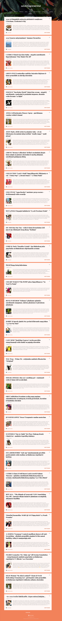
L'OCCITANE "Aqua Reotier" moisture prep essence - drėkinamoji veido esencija (25, 193)
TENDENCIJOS (21, 11)
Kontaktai (51, 11)
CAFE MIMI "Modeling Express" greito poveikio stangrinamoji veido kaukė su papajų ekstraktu (23, 341)
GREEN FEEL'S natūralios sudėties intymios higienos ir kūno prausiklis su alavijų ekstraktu (26, 74)
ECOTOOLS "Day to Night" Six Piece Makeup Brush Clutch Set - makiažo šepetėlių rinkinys (25, 435)
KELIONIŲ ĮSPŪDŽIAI (45, 11)
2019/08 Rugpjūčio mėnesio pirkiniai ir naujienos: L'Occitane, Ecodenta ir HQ (24, 20)
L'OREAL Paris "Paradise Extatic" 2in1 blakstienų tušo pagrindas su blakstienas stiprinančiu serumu (25, 247)
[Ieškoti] (57, 2)
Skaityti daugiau (47, 32)
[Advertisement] (55, 27)
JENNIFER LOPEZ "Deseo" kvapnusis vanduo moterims (26, 417)
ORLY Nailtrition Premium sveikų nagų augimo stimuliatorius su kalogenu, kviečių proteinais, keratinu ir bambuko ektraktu (26, 398)
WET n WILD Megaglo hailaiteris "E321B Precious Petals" (27, 211)
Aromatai (30, 11)
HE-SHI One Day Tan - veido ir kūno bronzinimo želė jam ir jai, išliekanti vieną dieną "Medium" (25, 229)
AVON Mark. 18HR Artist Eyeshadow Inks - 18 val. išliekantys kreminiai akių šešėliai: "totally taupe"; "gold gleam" (26, 134)
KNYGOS (26, 11)
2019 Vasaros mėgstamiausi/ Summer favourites (23, 38)
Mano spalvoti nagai (37, 11)
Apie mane (11, 11)
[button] (49, 18)
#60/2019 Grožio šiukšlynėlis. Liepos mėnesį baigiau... (25, 596)
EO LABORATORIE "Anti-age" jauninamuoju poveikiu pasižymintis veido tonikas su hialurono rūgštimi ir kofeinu (25, 455)
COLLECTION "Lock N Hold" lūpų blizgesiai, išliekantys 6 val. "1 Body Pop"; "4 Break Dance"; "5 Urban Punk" (27, 174)
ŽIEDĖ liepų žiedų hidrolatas (16, 265)
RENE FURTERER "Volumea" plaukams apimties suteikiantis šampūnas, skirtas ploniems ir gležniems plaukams (25, 303)
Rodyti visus (48, 15)
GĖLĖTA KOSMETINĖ (31, 6)
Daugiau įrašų (28, 612)
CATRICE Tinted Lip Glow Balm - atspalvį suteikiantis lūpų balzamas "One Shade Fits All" (25, 56)
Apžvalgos (16, 11)
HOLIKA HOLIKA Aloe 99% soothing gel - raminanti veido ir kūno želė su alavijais (25, 379)
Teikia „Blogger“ (31, 615)
